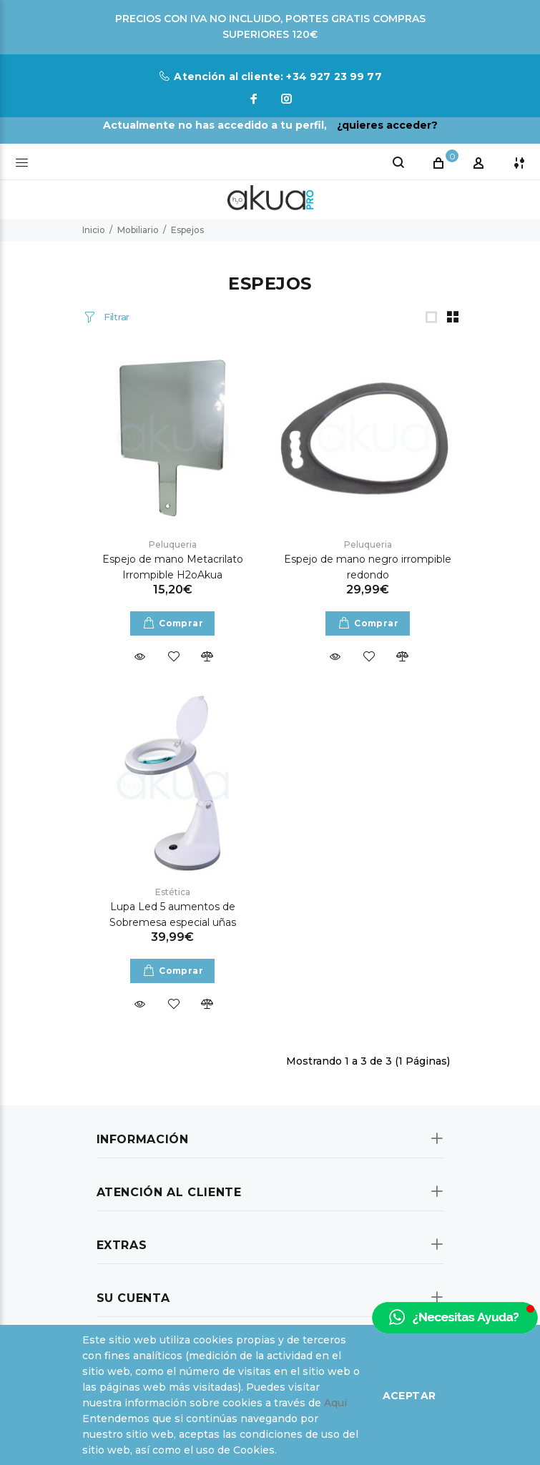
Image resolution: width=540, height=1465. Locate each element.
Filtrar (115, 316)
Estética (172, 892)
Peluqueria (173, 544)
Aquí (335, 1402)
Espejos (187, 230)
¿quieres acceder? (387, 125)
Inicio (93, 230)
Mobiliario (138, 230)
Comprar (181, 623)
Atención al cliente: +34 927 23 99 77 (277, 76)
